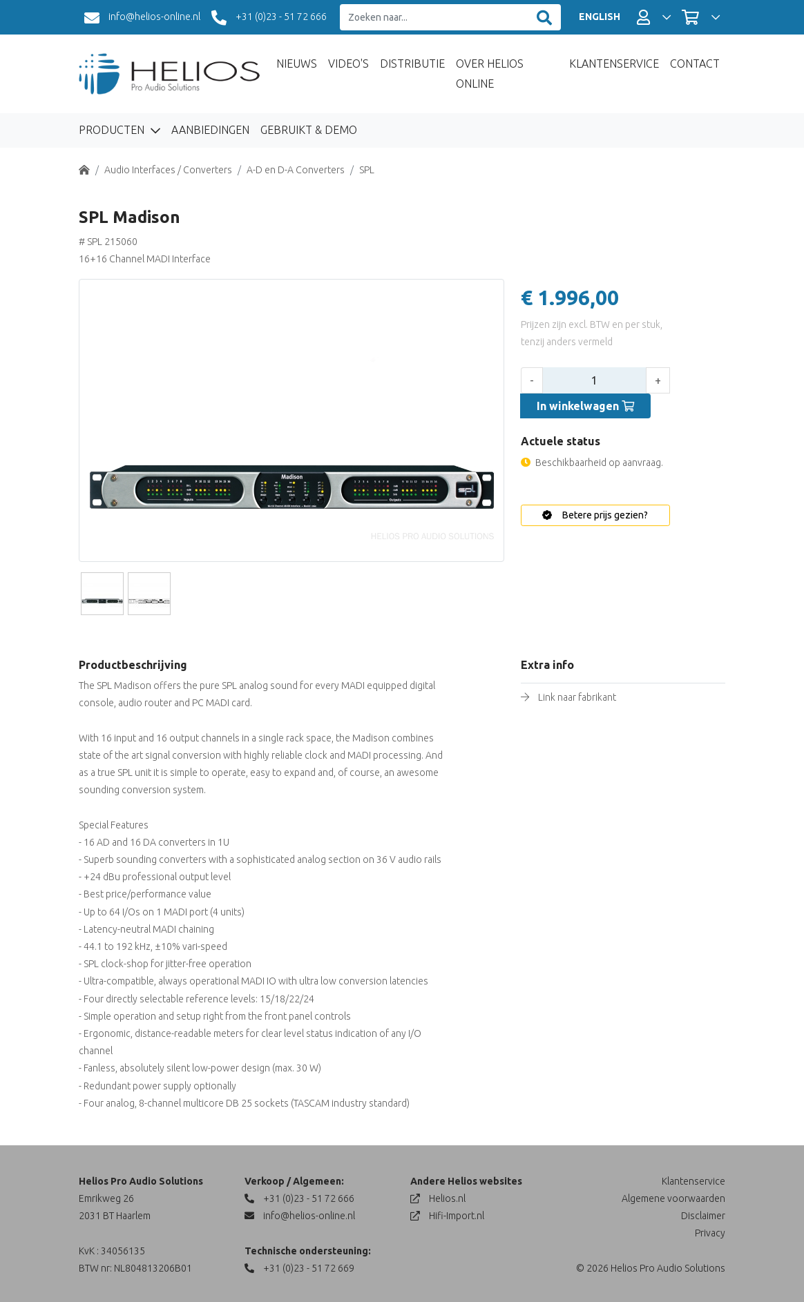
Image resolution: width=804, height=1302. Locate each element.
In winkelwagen (585, 406)
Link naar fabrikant (577, 697)
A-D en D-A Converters (296, 169)
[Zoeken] (544, 17)
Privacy (710, 1232)
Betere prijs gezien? (595, 515)
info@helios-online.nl (142, 18)
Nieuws (296, 63)
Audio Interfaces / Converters (168, 169)
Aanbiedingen (210, 130)
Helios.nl (438, 1198)
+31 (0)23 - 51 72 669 (299, 1268)
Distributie (412, 63)
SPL (366, 169)
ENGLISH (599, 16)
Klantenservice (614, 63)
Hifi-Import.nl (447, 1215)
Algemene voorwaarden (673, 1198)
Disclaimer (703, 1215)
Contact (695, 63)
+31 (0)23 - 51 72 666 (269, 18)
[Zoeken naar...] (434, 17)
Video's (348, 63)
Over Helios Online (490, 73)
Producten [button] (113, 130)
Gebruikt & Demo (308, 130)
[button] (653, 17)
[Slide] (102, 593)
